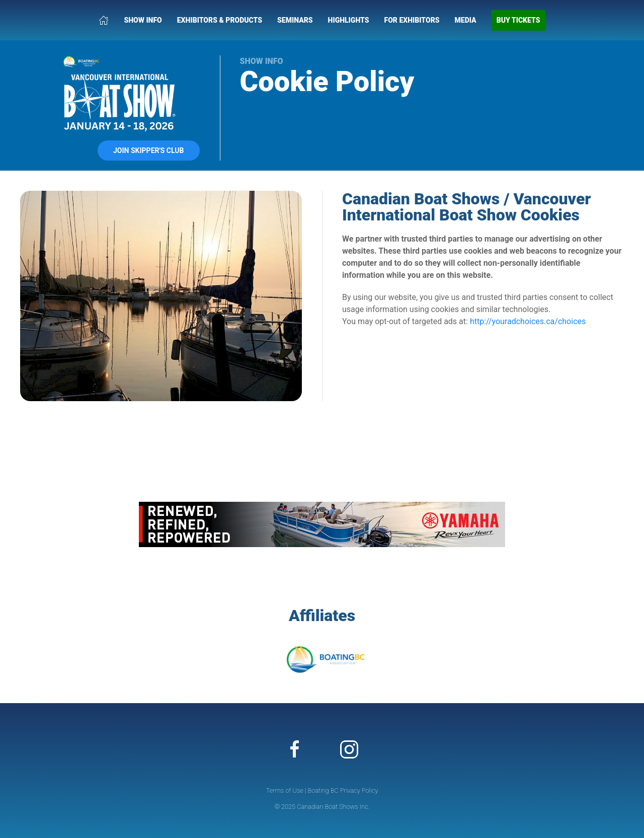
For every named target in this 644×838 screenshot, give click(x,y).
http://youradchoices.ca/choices (528, 321)
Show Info (143, 20)
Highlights (348, 20)
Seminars (295, 20)
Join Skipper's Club (148, 150)
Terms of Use (284, 790)
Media (465, 20)
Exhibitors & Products (219, 20)
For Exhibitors (412, 20)
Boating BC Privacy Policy (342, 790)
